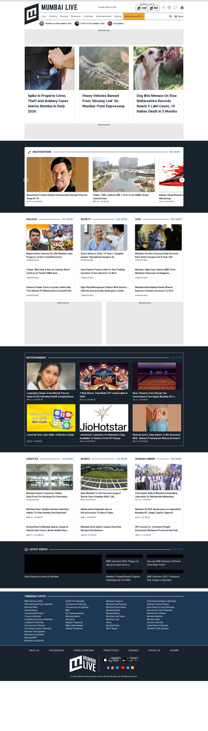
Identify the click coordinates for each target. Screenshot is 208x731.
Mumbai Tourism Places (158, 604)
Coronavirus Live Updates (77, 607)
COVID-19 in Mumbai (74, 601)
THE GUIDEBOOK (56, 650)
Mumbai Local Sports (34, 640)
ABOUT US (34, 650)
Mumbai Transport (114, 601)
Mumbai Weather (155, 616)
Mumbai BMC (31, 637)
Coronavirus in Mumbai (75, 604)
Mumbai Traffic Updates (158, 628)
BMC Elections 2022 (34, 601)
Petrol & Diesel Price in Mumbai (39, 604)
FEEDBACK (134, 650)
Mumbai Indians (72, 616)
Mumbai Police (113, 625)
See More (174, 152)
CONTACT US (154, 650)
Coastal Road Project (34, 613)
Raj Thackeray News (74, 613)
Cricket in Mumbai (33, 616)
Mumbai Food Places (156, 613)
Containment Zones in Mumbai (39, 619)
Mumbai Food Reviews (116, 604)
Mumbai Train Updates (35, 631)
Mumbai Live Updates (34, 634)
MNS (67, 610)
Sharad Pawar (31, 610)
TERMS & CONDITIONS (83, 650)
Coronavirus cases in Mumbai (38, 628)
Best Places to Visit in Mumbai (160, 607)
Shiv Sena (70, 619)
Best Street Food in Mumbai (159, 610)
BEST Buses (111, 628)
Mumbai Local (112, 619)
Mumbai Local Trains (115, 616)
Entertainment (103, 16)
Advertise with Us (134, 16)
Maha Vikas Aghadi (74, 625)
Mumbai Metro (113, 613)
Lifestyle (88, 16)
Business (76, 16)
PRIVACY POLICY (111, 650)
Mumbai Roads (113, 610)
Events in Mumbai (155, 622)
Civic (43, 16)
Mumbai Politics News (116, 607)
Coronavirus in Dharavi (35, 625)
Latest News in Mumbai (157, 625)
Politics (53, 16)
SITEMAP (174, 650)
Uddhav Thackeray (73, 628)
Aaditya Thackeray (74, 622)
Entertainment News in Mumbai (161, 601)
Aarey (109, 622)
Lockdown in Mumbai (34, 622)
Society (64, 16)
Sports (118, 16)
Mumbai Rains (31, 607)
